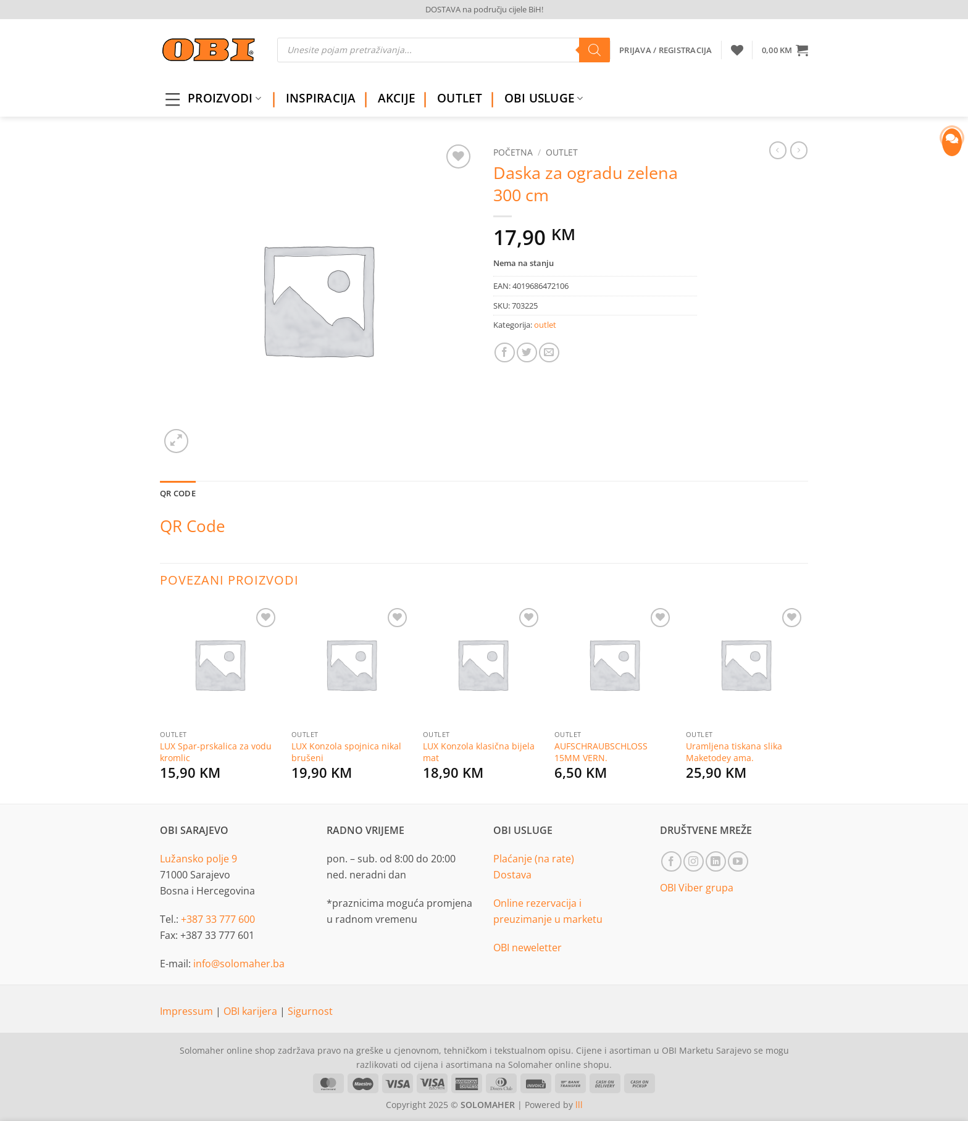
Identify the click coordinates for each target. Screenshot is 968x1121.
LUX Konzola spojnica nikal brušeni (346, 752)
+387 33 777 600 (218, 919)
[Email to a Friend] (549, 353)
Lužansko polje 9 (198, 858)
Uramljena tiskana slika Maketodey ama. (734, 752)
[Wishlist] (737, 50)
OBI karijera (251, 1011)
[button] (785, 50)
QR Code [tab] (178, 493)
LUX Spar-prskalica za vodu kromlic (216, 752)
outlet (562, 152)
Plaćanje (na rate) (533, 858)
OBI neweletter (527, 947)
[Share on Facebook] (504, 353)
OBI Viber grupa (696, 887)
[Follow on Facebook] (671, 861)
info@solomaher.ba (239, 963)
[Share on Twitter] (527, 353)
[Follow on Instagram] (693, 861)
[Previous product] (798, 150)
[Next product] (777, 150)
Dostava (512, 874)
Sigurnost (310, 1011)
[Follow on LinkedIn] (716, 861)
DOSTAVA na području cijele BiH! (484, 9)
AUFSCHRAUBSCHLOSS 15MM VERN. (601, 752)
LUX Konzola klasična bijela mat (479, 752)
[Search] (594, 50)
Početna (513, 152)
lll (579, 1105)
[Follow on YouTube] (738, 861)
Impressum (187, 1011)
